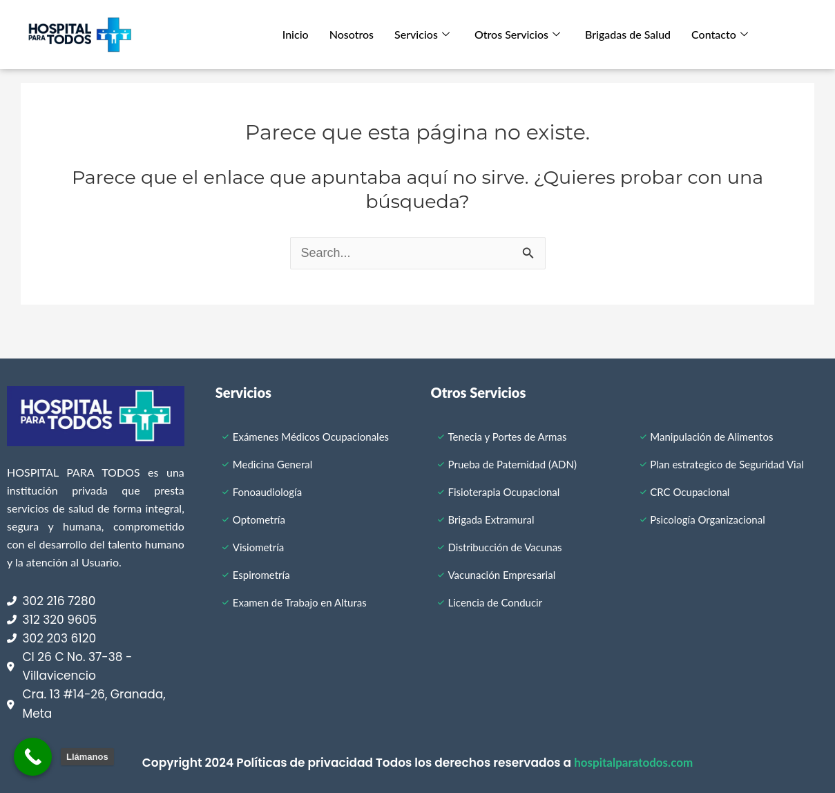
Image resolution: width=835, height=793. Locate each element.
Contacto (719, 34)
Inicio (295, 34)
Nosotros (351, 34)
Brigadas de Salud (628, 34)
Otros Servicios (517, 34)
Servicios (422, 34)
